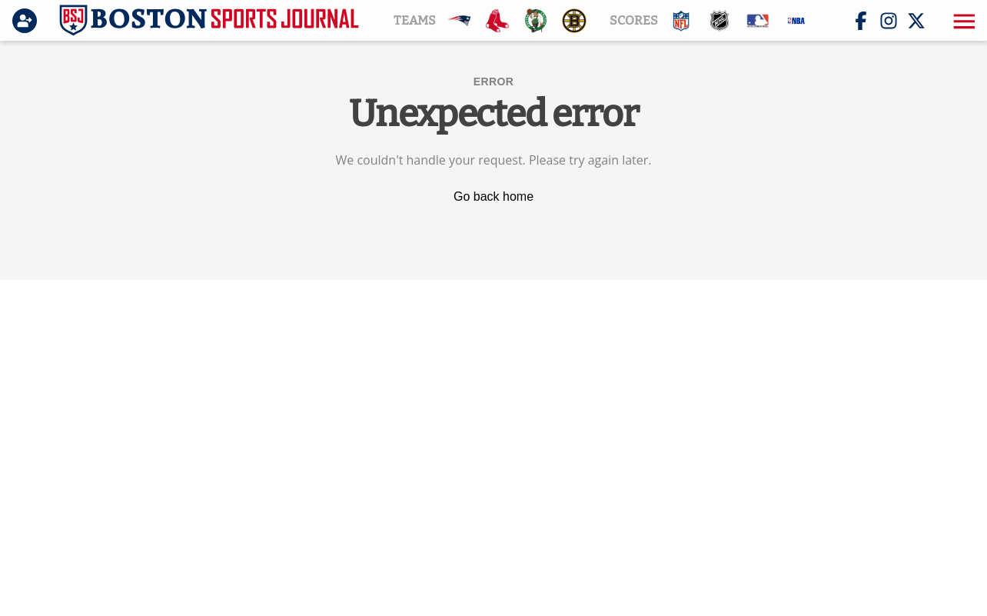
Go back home (493, 196)
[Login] (27, 20)
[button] (962, 21)
